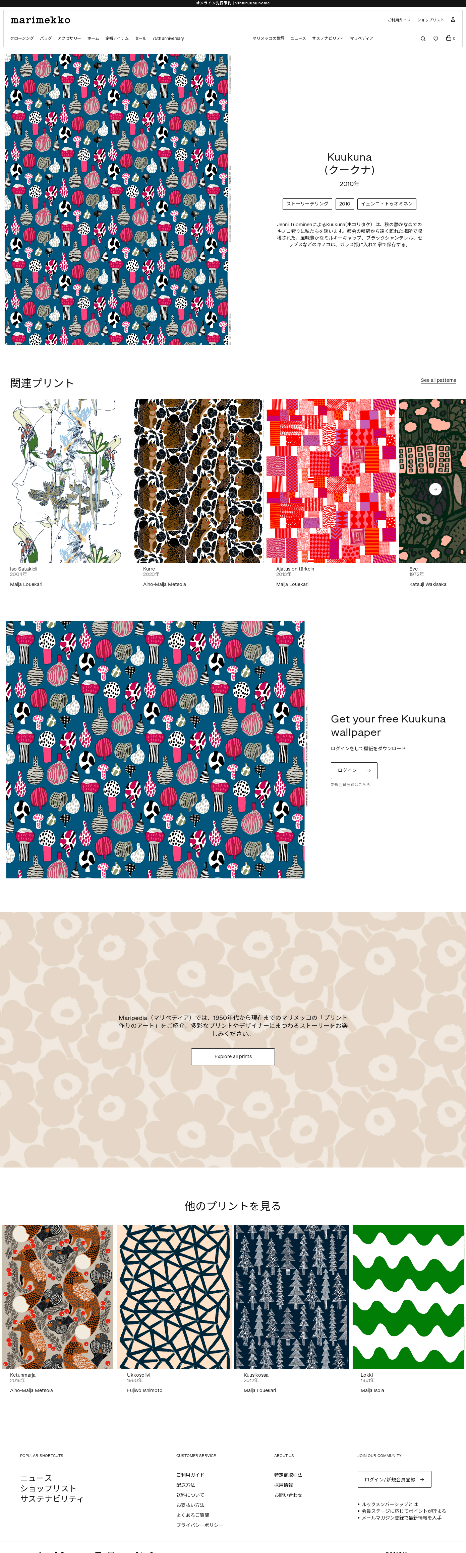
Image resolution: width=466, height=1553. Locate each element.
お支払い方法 (190, 1505)
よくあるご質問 (192, 1515)
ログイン (347, 770)
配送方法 (185, 1485)
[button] (435, 489)
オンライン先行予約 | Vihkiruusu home (233, 3)
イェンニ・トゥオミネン (387, 204)
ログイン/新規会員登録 (390, 1480)
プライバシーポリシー (199, 1525)
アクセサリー (69, 38)
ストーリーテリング (307, 204)
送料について (190, 1495)
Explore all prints (233, 1056)
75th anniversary (168, 38)
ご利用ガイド (399, 20)
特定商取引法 (288, 1475)
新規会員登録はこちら (350, 785)
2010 (344, 204)
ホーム (93, 38)
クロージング (22, 38)
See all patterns (438, 380)
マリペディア (362, 38)
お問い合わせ (288, 1495)
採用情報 (283, 1485)
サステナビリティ (328, 38)
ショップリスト (431, 20)
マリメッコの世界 (268, 38)
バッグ (46, 38)
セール (141, 38)
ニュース (298, 38)
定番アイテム (117, 38)
